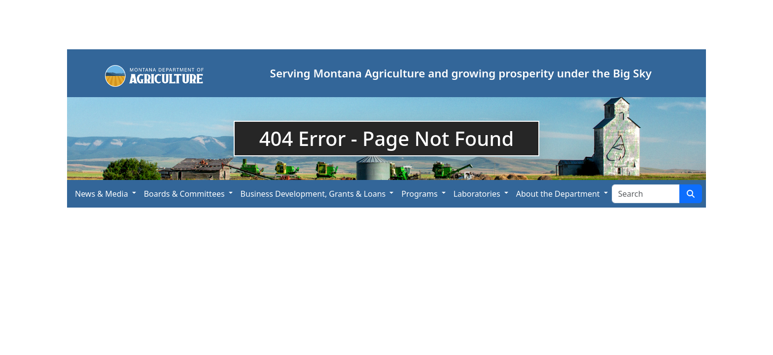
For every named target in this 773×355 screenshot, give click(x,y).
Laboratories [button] (477, 193)
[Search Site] (646, 193)
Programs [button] (419, 193)
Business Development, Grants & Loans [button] (313, 193)
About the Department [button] (558, 193)
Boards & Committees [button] (184, 193)
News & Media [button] (101, 193)
